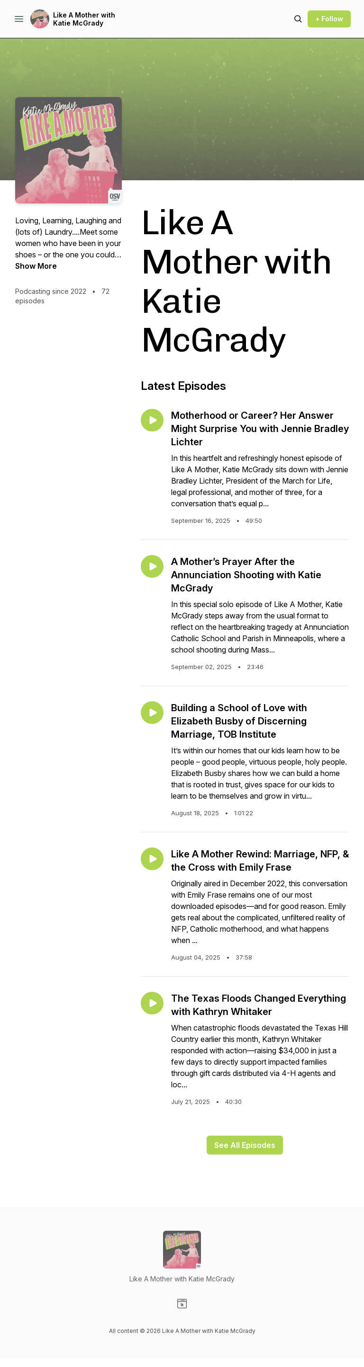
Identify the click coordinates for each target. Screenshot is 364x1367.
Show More (36, 266)
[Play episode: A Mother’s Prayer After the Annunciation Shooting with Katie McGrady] (152, 566)
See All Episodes (244, 1145)
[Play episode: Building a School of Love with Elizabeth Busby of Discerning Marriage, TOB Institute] (152, 712)
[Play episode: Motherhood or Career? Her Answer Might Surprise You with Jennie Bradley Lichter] (152, 420)
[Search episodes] (298, 19)
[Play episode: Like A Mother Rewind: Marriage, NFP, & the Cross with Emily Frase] (152, 858)
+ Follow (329, 19)
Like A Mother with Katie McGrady (84, 19)
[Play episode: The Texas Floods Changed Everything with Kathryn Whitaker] (152, 1003)
